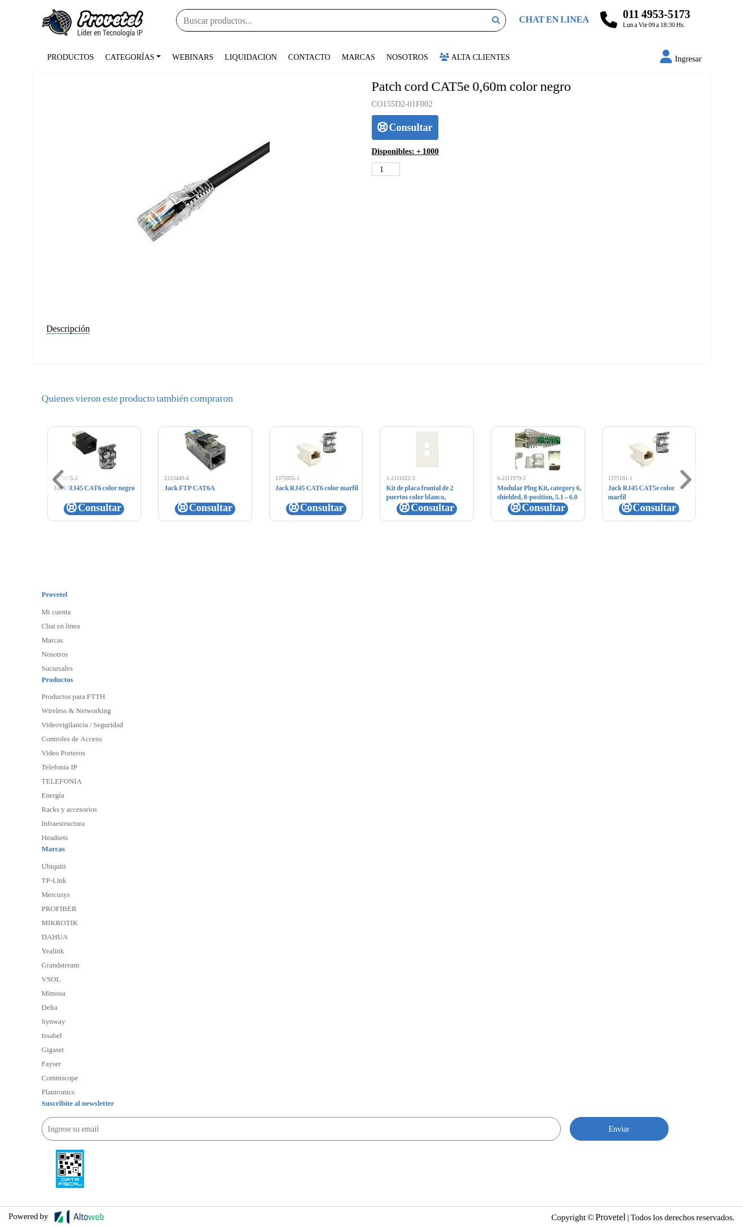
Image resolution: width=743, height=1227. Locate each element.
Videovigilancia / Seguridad (83, 724)
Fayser (51, 1063)
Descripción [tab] (68, 328)
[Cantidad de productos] (386, 169)
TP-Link (54, 880)
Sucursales (57, 667)
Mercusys (56, 894)
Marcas (358, 56)
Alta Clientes (474, 56)
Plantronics (58, 1091)
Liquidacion (251, 56)
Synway (53, 1021)
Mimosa (54, 992)
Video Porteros (63, 752)
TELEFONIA (62, 780)
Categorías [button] (130, 56)
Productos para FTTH (73, 696)
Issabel (52, 1035)
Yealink (53, 950)
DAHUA (55, 936)
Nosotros (407, 56)
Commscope (60, 1077)
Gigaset (53, 1049)
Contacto (309, 56)
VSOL (51, 978)
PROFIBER (59, 908)
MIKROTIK (60, 922)
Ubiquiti (54, 865)
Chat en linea (61, 625)
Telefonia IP (59, 766)
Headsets (55, 837)
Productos (70, 56)
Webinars (192, 56)
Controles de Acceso (72, 738)
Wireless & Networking (76, 710)
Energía (53, 794)
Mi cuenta (56, 611)
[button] (680, 58)
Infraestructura (63, 823)
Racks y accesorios (69, 808)
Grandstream (61, 964)
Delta (50, 1006)
